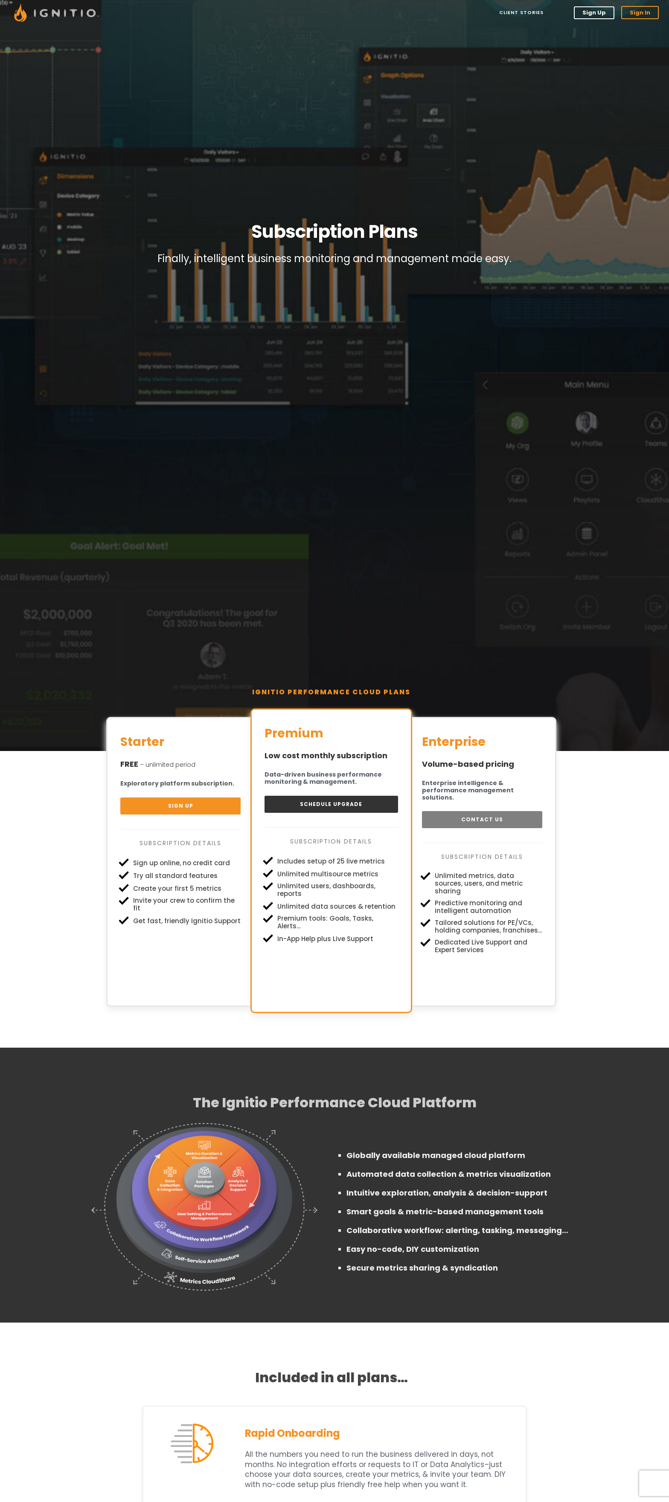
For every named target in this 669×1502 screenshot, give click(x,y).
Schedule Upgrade (331, 804)
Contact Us (482, 819)
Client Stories (521, 12)
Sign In (640, 13)
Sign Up (594, 13)
